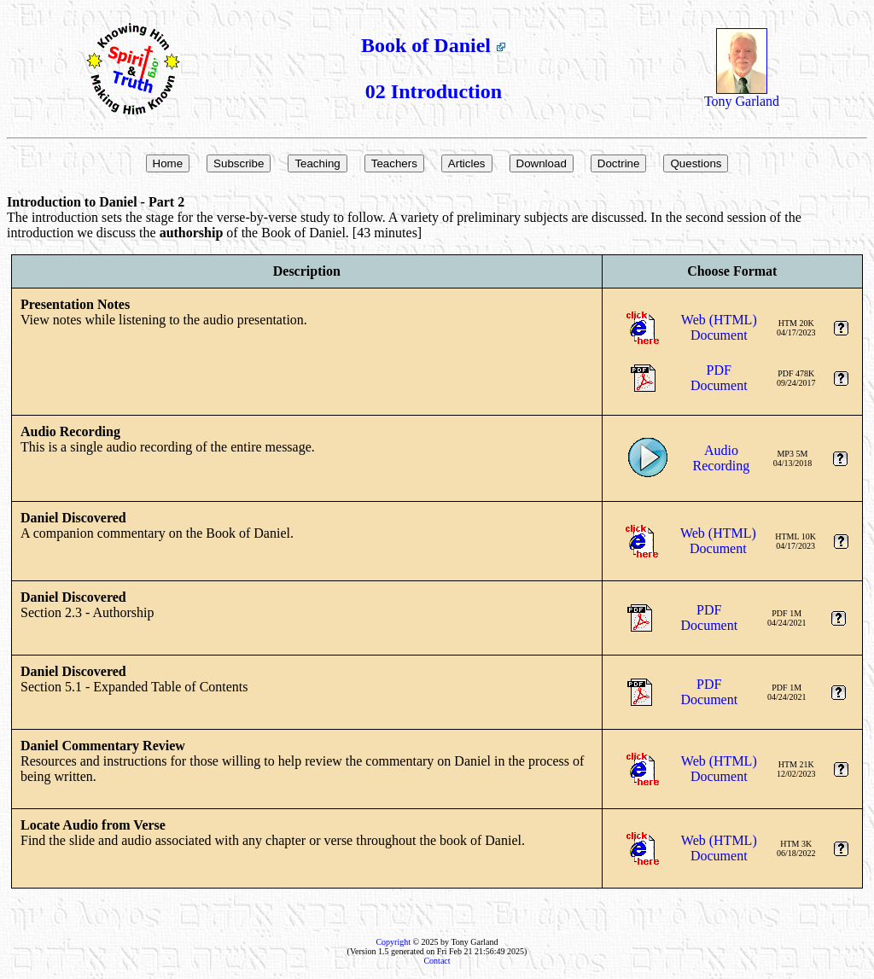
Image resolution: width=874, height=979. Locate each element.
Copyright (393, 942)
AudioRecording (721, 458)
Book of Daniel (433, 45)
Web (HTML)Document (719, 327)
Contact (436, 960)
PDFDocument (719, 378)
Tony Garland (741, 95)
